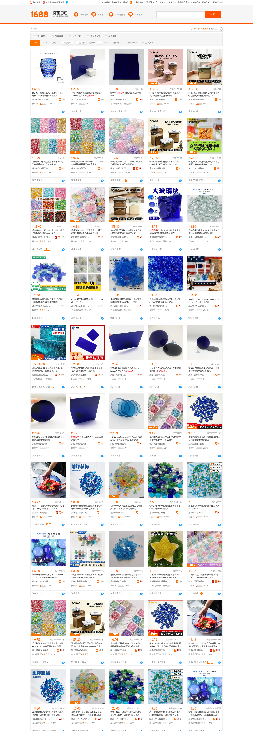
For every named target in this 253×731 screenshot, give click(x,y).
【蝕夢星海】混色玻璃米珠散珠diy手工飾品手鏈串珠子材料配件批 (48, 163)
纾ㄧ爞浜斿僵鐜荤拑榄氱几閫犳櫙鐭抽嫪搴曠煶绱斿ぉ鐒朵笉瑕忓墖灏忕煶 (164, 714)
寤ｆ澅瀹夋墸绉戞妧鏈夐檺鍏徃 (80, 650)
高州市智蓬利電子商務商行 (80, 306)
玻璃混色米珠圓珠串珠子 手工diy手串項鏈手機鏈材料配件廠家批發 (87, 163)
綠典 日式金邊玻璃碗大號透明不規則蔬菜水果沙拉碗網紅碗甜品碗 (48, 507)
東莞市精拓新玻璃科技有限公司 (119, 444)
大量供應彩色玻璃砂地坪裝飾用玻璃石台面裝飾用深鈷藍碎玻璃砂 (164, 300)
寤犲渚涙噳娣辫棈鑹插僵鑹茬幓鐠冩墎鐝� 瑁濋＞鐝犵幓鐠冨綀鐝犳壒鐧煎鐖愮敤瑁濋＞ (165, 645)
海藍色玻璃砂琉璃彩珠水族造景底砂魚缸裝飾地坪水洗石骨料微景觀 (125, 576)
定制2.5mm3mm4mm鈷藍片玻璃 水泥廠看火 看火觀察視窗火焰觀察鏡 (126, 438)
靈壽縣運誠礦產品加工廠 (119, 512)
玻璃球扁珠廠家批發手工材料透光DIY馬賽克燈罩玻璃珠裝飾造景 (47, 576)
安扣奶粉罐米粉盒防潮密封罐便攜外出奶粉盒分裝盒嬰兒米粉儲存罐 (164, 94)
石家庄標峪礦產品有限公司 (80, 581)
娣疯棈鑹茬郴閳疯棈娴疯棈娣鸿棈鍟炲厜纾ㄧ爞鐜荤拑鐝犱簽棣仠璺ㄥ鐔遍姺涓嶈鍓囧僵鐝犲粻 (47, 714)
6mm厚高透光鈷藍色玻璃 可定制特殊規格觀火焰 (165, 369)
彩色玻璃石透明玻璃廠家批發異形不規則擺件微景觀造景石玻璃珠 (203, 231)
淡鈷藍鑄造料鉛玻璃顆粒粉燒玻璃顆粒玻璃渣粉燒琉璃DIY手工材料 (125, 300)
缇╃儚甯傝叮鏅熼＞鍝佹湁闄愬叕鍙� (119, 650)
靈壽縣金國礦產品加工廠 (41, 375)
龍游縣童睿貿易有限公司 (80, 237)
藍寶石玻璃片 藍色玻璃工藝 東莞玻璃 (87, 438)
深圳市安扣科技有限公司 (158, 99)
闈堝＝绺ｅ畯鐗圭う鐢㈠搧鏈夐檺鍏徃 (158, 719)
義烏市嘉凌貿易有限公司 (80, 168)
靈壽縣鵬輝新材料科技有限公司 (158, 512)
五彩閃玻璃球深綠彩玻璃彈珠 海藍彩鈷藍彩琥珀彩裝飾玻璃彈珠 (87, 576)
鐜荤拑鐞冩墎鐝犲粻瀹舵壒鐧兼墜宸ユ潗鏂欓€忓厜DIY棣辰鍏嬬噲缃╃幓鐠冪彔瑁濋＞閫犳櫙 (204, 714)
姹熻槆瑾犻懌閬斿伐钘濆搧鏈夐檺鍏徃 (158, 650)
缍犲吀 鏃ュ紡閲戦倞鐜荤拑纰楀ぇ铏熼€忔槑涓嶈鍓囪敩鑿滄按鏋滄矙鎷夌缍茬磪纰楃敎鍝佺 (204, 645)
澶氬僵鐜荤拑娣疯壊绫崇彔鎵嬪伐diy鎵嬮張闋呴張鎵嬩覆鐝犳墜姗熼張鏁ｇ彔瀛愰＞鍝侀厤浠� (126, 645)
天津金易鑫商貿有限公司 (41, 512)
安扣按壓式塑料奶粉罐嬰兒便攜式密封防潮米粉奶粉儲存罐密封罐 (125, 231)
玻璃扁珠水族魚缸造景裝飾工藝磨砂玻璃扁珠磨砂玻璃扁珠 (164, 507)
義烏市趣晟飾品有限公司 (158, 444)
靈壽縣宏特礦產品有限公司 (197, 512)
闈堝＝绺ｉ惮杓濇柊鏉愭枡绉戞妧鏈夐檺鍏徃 (119, 719)
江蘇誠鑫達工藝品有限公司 (197, 444)
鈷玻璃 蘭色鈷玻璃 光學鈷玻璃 (125, 94)
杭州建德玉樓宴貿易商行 (119, 306)
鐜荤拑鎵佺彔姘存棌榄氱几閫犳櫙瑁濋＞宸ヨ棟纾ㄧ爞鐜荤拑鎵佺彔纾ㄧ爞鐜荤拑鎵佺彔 (125, 714)
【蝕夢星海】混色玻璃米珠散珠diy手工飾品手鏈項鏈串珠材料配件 (204, 576)
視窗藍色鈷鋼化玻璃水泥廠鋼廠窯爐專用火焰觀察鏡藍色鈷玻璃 (86, 369)
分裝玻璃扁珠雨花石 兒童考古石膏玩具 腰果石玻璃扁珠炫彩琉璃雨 (126, 507)
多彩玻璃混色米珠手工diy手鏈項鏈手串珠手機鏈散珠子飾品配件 (165, 438)
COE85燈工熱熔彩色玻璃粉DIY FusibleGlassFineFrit (87, 300)
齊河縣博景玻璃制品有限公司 (158, 306)
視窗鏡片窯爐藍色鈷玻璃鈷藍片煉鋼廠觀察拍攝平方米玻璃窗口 (203, 369)
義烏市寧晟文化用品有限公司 (119, 168)
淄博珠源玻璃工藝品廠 (41, 306)
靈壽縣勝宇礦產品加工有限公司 (158, 237)
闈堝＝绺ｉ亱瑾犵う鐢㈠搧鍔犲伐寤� (80, 719)
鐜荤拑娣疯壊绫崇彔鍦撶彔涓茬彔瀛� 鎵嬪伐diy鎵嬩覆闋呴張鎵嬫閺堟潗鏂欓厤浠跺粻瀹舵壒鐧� (47, 645)
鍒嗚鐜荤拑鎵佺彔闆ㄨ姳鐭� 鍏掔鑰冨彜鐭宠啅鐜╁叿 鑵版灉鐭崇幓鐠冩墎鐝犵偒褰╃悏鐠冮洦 (87, 714)
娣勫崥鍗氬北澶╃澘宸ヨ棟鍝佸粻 (41, 719)
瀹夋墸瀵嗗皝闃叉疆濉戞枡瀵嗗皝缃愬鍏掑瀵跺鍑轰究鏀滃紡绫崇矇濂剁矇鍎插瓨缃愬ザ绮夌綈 (86, 645)
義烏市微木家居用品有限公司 (41, 99)
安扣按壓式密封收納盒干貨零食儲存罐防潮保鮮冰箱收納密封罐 (203, 163)
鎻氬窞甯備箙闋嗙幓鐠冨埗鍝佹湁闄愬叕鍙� (197, 719)
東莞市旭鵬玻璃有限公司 (80, 99)
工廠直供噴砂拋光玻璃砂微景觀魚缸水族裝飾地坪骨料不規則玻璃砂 (164, 576)
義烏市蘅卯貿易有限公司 (197, 306)
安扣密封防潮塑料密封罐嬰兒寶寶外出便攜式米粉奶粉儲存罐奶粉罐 (164, 163)
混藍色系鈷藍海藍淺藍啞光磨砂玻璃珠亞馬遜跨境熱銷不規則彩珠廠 (86, 507)
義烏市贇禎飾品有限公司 (197, 581)
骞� (62, 650)
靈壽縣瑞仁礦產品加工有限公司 (119, 581)
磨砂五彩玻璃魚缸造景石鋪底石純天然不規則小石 (203, 507)
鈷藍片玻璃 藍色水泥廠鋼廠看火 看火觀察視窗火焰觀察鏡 (48, 438)
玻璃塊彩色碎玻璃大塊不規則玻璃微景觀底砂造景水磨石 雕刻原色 (47, 300)
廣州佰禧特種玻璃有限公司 (119, 99)
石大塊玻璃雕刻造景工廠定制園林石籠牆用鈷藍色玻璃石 (164, 231)
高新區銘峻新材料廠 (158, 581)
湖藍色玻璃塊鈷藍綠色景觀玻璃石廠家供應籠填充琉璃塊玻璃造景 (47, 369)
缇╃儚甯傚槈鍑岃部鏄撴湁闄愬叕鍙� (41, 650)
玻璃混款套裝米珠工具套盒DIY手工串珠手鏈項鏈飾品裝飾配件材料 (86, 231)
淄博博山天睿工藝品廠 (80, 512)
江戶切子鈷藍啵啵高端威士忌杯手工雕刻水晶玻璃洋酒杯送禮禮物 (47, 94)
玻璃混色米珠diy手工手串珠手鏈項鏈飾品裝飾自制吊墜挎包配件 (126, 163)
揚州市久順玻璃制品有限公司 (197, 237)
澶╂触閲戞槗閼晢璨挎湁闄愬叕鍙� (197, 650)
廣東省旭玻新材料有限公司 (80, 375)
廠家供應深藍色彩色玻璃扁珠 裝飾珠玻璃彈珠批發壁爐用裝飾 (204, 438)
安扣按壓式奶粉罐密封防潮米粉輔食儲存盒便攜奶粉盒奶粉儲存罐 (203, 94)
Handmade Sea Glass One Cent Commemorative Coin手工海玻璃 (203, 300)
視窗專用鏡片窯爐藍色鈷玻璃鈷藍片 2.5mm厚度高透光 (86, 94)
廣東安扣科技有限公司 (197, 99)
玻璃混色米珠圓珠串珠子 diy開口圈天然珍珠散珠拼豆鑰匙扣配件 (48, 231)
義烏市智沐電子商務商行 (41, 168)
